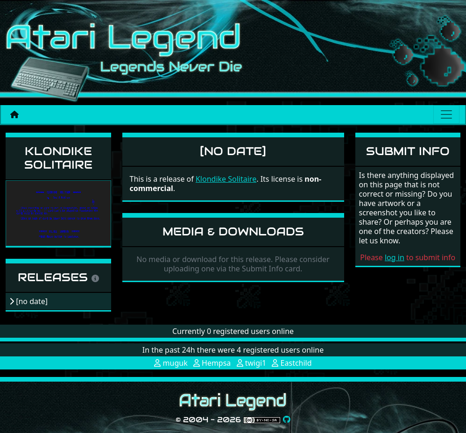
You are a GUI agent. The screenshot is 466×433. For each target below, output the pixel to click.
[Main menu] (446, 114)
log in (394, 257)
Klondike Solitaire (58, 158)
